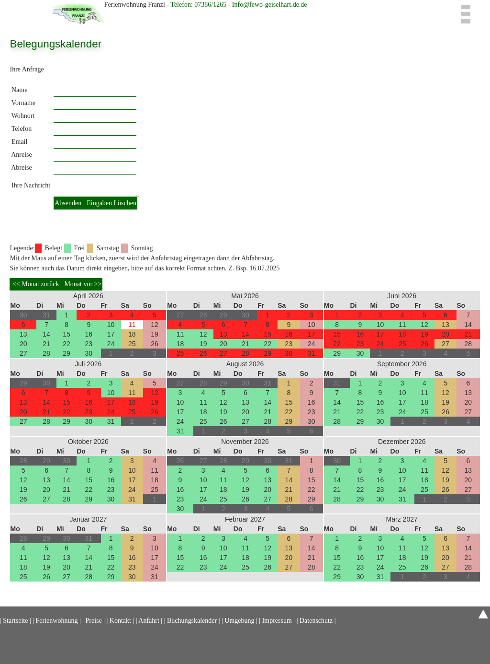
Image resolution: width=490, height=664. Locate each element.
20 (23, 344)
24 (111, 344)
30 (89, 353)
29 (66, 353)
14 (46, 334)
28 (46, 353)
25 (132, 344)
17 (111, 334)
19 (154, 334)
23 (89, 344)
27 (23, 353)
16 (89, 334)
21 (46, 344)
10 (111, 324)
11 (132, 324)
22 (66, 344)
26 (154, 344)
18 (132, 334)
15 (66, 334)
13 (23, 334)
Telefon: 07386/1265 (199, 4)
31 (311, 353)
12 (154, 324)
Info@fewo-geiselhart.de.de (269, 4)
